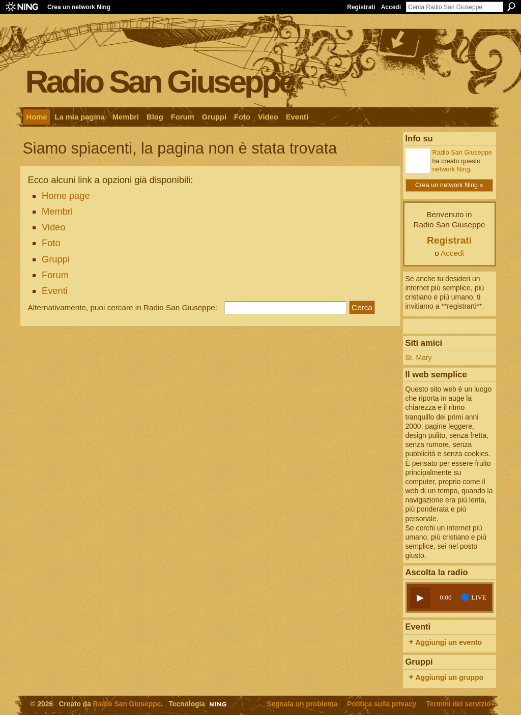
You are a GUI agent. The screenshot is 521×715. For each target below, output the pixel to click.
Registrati (361, 7)
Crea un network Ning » (449, 185)
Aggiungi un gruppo (450, 677)
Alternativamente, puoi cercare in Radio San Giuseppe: (123, 307)
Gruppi (56, 259)
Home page (66, 195)
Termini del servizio (458, 704)
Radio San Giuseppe (160, 81)
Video (54, 227)
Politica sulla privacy (381, 704)
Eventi (55, 290)
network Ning (451, 169)
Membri (57, 211)
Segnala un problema (302, 704)
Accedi (391, 7)
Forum (55, 275)
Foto (51, 242)
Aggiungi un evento (449, 642)
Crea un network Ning (78, 7)
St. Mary (419, 357)
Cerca (511, 6)
